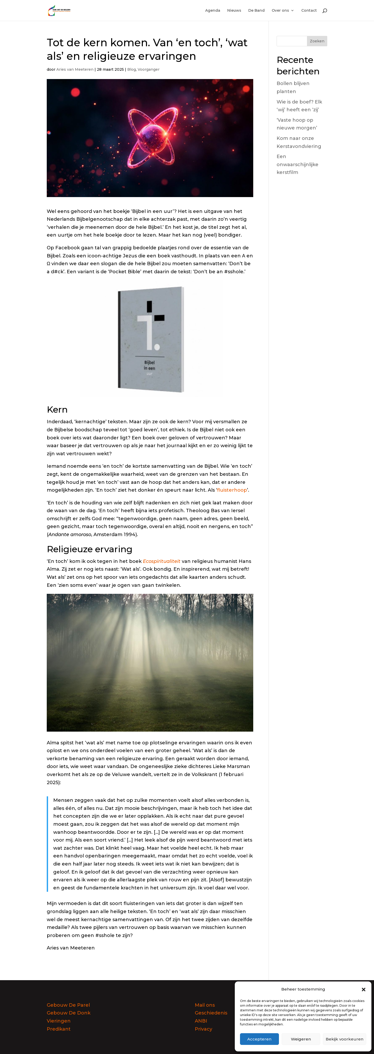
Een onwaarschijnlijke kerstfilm (297, 164)
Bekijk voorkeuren (344, 1039)
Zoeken (317, 41)
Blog (131, 69)
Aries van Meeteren (75, 69)
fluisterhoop (232, 490)
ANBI (201, 1021)
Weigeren (301, 1039)
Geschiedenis (211, 1013)
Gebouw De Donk (68, 1013)
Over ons (280, 11)
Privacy (203, 1029)
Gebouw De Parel (68, 1005)
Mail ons (205, 1005)
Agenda (212, 11)
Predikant (59, 1029)
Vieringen (59, 1021)
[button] (363, 989)
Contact (309, 11)
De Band (256, 11)
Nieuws (234, 11)
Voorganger (148, 69)
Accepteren (259, 1039)
